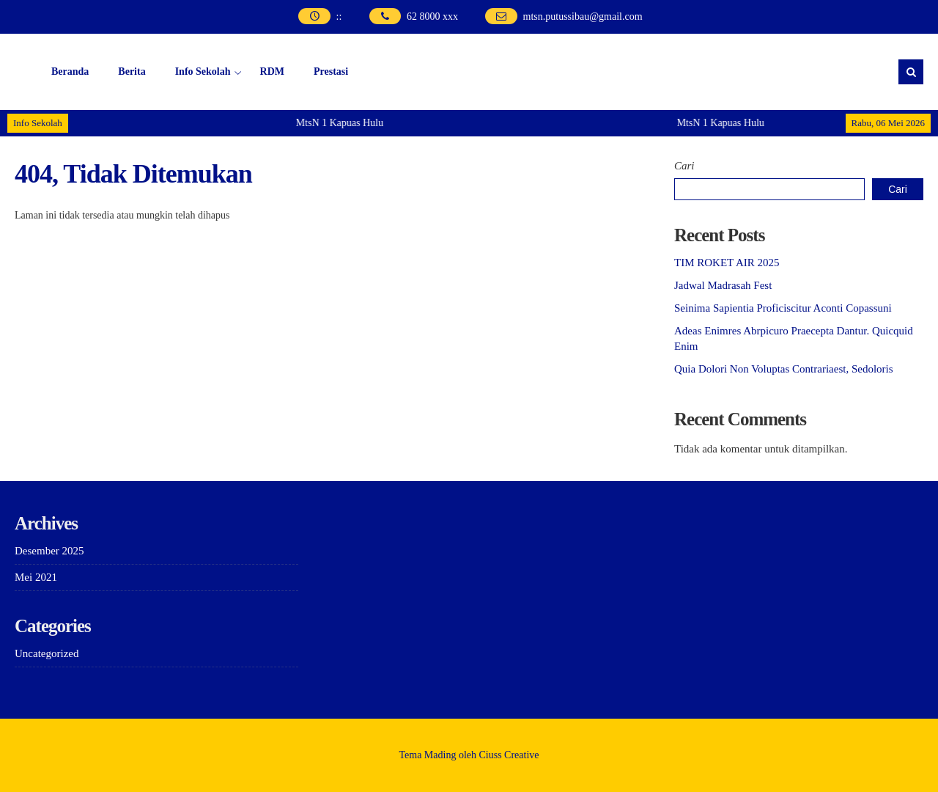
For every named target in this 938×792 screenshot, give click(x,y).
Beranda (70, 71)
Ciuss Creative (509, 754)
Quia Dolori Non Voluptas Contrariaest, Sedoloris (783, 369)
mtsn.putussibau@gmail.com (583, 16)
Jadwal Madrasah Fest (723, 285)
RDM (272, 71)
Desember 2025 (49, 551)
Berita (131, 71)
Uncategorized (46, 653)
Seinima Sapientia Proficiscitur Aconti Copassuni (783, 308)
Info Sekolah (203, 71)
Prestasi (331, 71)
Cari (684, 166)
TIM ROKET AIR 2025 (726, 262)
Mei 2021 (36, 577)
